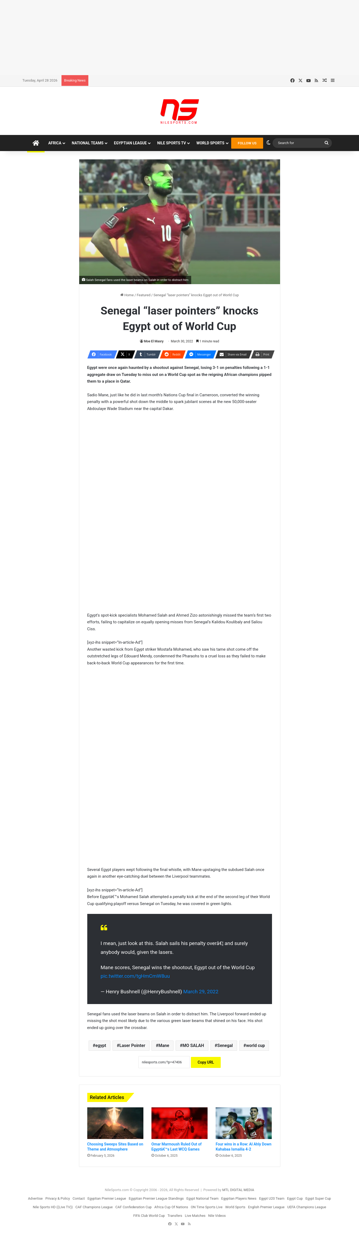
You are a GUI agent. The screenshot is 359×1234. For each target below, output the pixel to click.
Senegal (225, 1045)
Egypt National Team (202, 1198)
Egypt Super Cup (318, 1198)
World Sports (210, 143)
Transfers (175, 1216)
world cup (255, 1045)
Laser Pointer (132, 1045)
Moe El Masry (154, 341)
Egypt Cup (295, 1198)
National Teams (87, 143)
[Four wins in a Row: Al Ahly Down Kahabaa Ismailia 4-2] (244, 1123)
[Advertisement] (180, 37)
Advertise (35, 1198)
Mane (163, 1045)
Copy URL (206, 1062)
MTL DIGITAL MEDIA (238, 1190)
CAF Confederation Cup (133, 1207)
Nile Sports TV (171, 143)
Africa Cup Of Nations (171, 1207)
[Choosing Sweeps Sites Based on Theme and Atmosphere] (115, 1123)
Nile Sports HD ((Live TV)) (53, 1207)
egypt (100, 1045)
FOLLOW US (247, 143)
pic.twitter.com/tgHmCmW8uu (135, 976)
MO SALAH (193, 1045)
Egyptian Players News (238, 1198)
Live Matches (195, 1216)
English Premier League (266, 1207)
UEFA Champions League (306, 1207)
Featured (143, 295)
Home (127, 295)
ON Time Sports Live (206, 1207)
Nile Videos (217, 1216)
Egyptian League (130, 143)
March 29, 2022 (201, 991)
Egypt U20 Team (271, 1198)
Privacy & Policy (57, 1198)
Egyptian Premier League (107, 1198)
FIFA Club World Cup (149, 1216)
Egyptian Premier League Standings (156, 1198)
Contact (78, 1198)
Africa (54, 143)
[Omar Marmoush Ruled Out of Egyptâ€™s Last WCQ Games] (179, 1123)
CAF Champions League (94, 1207)
